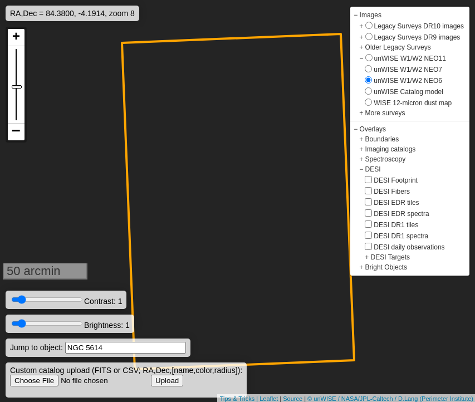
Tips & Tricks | (240, 398)
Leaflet (268, 398)
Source (292, 398)
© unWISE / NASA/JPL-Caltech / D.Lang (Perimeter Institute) (390, 398)
